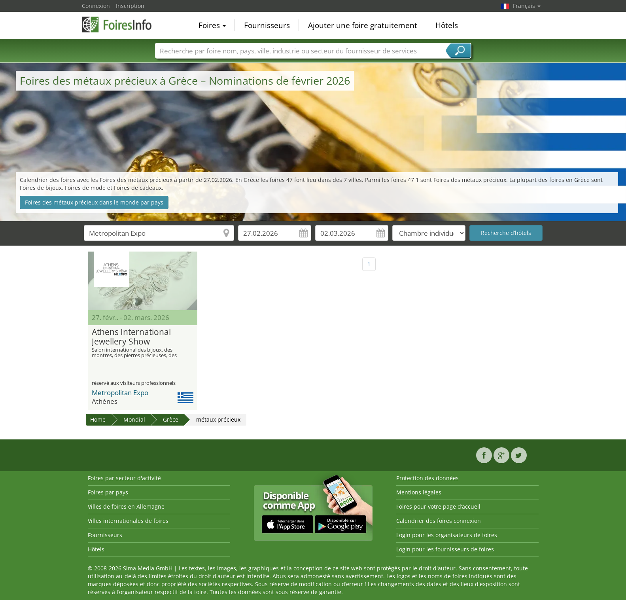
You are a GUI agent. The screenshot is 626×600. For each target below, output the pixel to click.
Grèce (170, 419)
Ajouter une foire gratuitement (362, 25)
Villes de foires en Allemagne (126, 506)
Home (98, 419)
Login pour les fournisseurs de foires (445, 549)
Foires (212, 25)
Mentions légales (418, 492)
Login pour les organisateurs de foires (446, 535)
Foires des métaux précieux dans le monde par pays (94, 202)
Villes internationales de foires (128, 520)
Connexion (96, 5)
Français (527, 5)
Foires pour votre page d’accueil (438, 506)
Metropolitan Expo (120, 392)
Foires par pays (108, 492)
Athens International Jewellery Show (131, 337)
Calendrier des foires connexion (438, 520)
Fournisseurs (267, 25)
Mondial (134, 419)
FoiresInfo (121, 24)
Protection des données (427, 478)
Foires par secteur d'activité (124, 478)
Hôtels (446, 25)
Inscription (130, 5)
